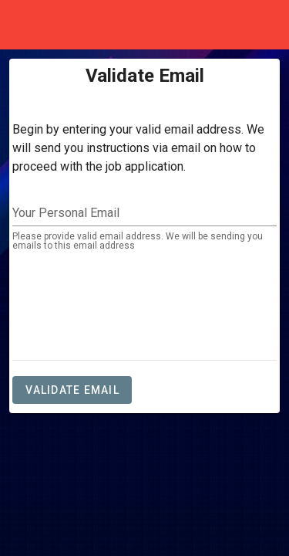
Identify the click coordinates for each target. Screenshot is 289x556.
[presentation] (129, 299)
